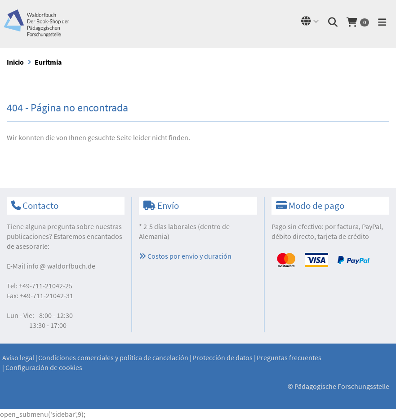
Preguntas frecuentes (289, 357)
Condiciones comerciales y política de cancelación (113, 357)
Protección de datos (222, 357)
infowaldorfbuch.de (61, 265)
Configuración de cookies (43, 367)
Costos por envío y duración (185, 255)
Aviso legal (18, 357)
